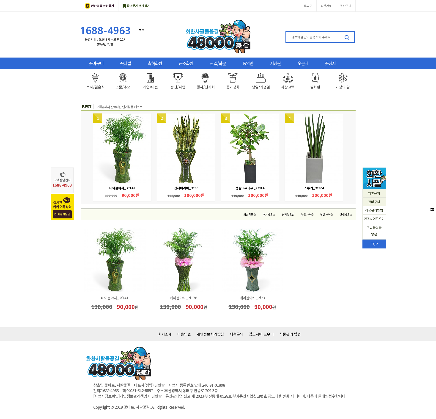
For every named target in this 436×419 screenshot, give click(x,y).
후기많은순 (269, 214)
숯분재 (302, 63)
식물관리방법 (374, 210)
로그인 (308, 5)
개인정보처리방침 (210, 334)
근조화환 (186, 63)
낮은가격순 (326, 214)
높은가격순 (307, 214)
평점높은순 (288, 214)
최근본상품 (374, 231)
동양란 (247, 63)
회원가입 (326, 5)
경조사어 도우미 (261, 334)
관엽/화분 (218, 63)
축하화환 (155, 63)
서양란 (275, 63)
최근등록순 (249, 214)
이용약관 (184, 334)
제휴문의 (374, 193)
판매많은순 (346, 214)
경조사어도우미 (374, 218)
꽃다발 (125, 63)
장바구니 (345, 5)
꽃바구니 (96, 63)
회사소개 (165, 334)
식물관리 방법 (290, 334)
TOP (374, 243)
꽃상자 (330, 63)
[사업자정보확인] (106, 396)
